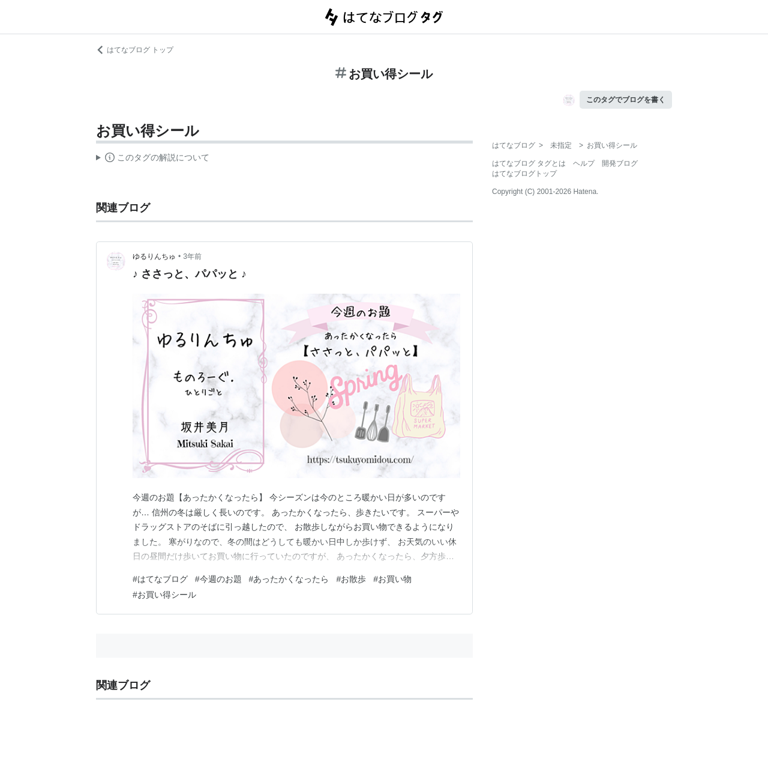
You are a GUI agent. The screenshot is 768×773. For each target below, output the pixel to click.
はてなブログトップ (524, 173)
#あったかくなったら (289, 579)
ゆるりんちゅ (154, 256)
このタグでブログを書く (625, 99)
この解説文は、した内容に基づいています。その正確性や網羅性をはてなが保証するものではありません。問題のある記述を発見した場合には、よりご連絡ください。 (152, 159)
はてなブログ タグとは (529, 163)
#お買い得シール (164, 594)
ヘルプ (584, 163)
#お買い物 (392, 579)
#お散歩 (351, 579)
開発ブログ (620, 163)
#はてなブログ (160, 579)
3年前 (192, 256)
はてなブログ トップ (134, 50)
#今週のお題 (218, 579)
